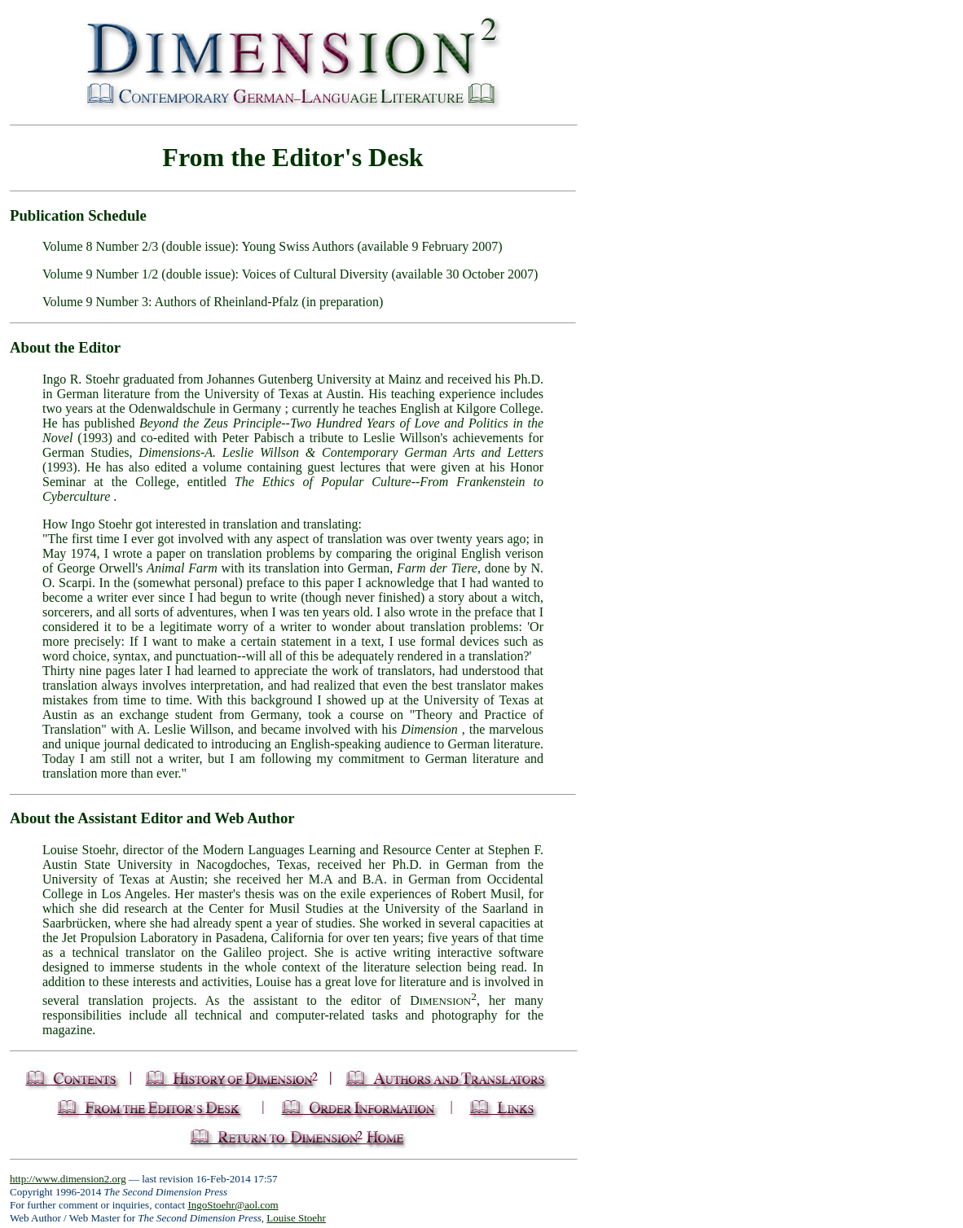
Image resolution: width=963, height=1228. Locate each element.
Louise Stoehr (296, 1218)
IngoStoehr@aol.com (232, 1205)
